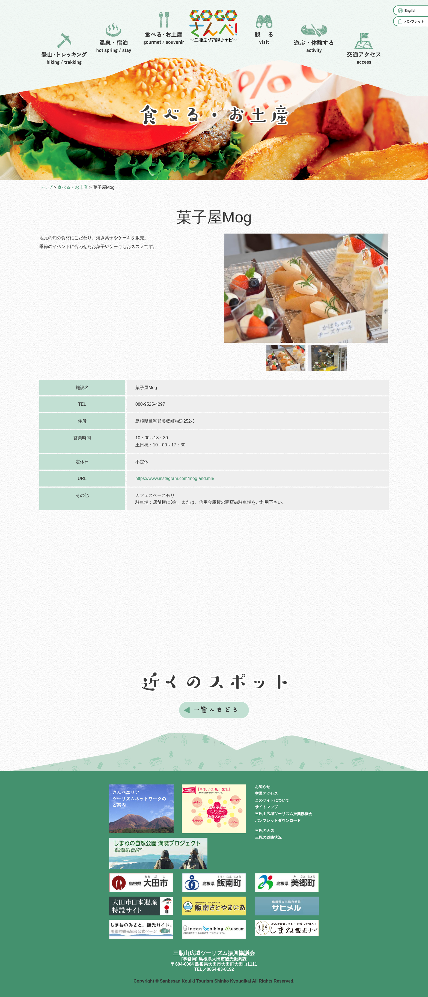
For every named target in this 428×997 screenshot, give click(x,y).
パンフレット (414, 21)
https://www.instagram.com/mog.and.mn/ (174, 478)
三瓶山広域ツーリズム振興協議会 (283, 813)
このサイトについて (272, 800)
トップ (45, 187)
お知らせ (262, 786)
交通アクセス (266, 793)
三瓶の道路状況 (268, 837)
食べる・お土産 (72, 187)
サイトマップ (266, 807)
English (410, 11)
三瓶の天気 (264, 830)
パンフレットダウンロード (278, 820)
